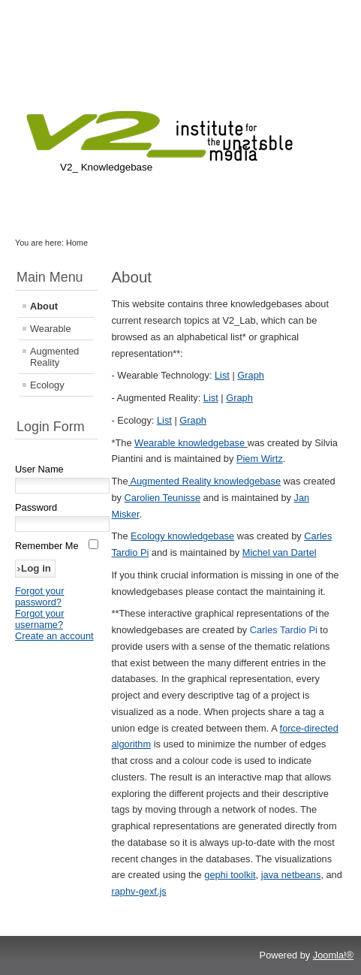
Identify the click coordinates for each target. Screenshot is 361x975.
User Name (39, 469)
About (44, 306)
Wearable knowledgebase (191, 442)
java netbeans (291, 874)
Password (36, 507)
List (222, 375)
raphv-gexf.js (138, 891)
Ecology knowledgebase (182, 536)
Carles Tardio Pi (283, 629)
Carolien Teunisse (163, 497)
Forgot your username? (39, 619)
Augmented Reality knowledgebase (205, 481)
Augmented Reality (54, 357)
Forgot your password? (39, 596)
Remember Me (47, 545)
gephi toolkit (229, 874)
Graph (250, 375)
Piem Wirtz (259, 458)
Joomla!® (333, 955)
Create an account (54, 635)
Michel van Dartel (279, 552)
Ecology (47, 385)
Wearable (50, 328)
